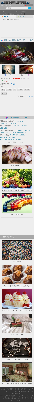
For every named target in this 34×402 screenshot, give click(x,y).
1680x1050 (4, 132)
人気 (17, 11)
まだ (3, 90)
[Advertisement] (17, 35)
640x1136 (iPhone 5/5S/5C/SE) (10, 139)
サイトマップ (10, 391)
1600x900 (24, 126)
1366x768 (16, 126)
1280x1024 (4, 123)
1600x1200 (13, 123)
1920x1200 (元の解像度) (18, 132)
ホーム (3, 11)
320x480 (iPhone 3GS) (17, 135)
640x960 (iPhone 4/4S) (7, 137)
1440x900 (28, 130)
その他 (17, 19)
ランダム (4, 14)
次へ (26, 70)
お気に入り (7, 81)
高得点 (23, 11)
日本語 (27, 5)
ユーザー (20, 14)
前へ (8, 70)
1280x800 (19, 130)
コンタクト (15, 389)
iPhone (12, 14)
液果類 (20, 90)
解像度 (4, 17)
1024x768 (20, 121)
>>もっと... (21, 142)
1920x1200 (30, 96)
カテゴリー (22, 17)
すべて (11, 11)
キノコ (27, 90)
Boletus (4, 93)
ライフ (9, 90)
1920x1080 (4, 128)
